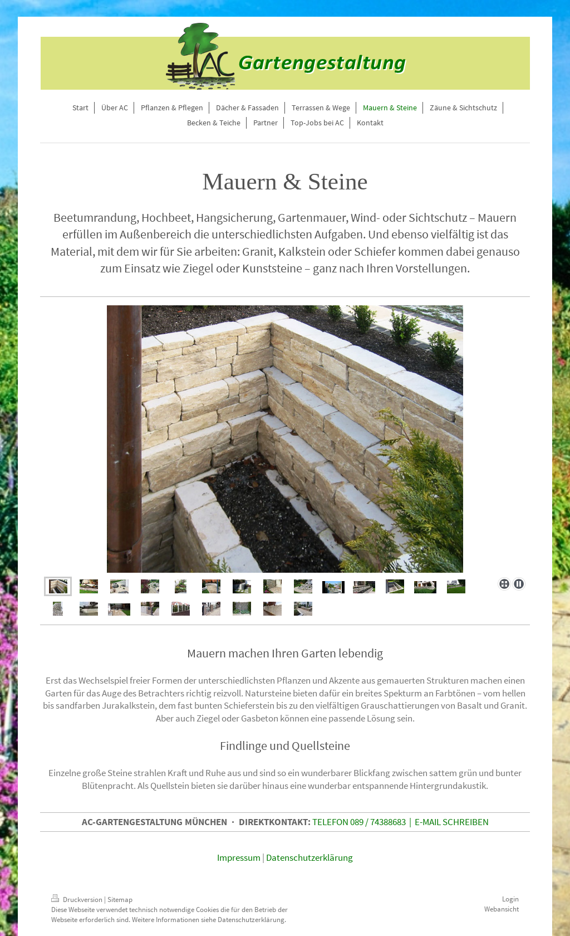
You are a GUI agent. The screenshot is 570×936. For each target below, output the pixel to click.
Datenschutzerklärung (309, 857)
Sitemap (119, 899)
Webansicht (501, 909)
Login (510, 899)
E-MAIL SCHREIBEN (452, 822)
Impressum (239, 857)
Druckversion (77, 899)
